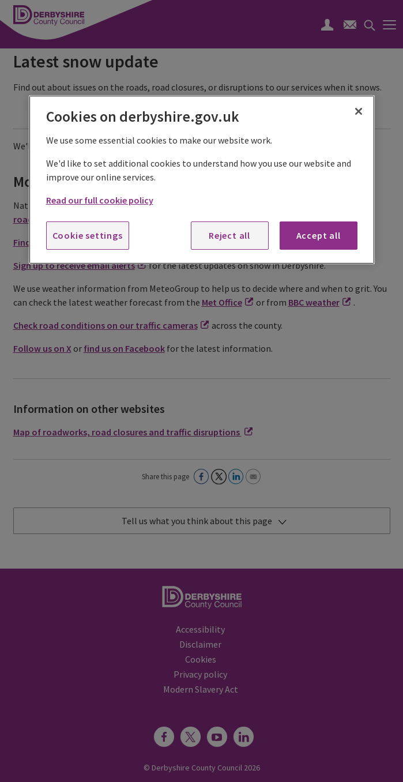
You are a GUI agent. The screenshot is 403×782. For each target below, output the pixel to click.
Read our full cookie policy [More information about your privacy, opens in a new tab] (99, 200)
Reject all (229, 235)
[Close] (358, 111)
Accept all (318, 235)
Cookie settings (87, 235)
